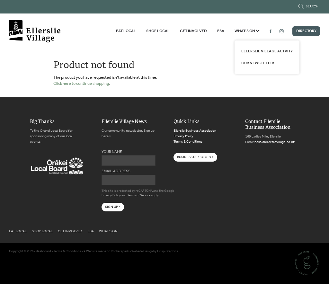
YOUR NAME (112, 152)
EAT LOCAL (126, 31)
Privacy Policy (111, 195)
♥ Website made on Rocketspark (106, 251)
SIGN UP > (112, 206)
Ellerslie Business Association (194, 130)
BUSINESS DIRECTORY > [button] (195, 157)
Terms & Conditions (187, 141)
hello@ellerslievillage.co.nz (274, 142)
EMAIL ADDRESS (116, 171)
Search (308, 6)
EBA (220, 31)
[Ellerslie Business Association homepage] (40, 31)
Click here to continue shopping (81, 84)
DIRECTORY (306, 31)
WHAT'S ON (247, 31)
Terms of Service (138, 195)
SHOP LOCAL (158, 31)
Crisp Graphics (167, 251)
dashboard (43, 251)
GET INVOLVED (193, 31)
